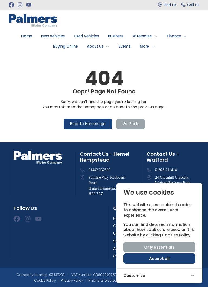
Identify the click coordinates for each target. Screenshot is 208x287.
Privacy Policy (72, 280)
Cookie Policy (45, 280)
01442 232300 (99, 170)
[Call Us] (190, 5)
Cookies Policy (176, 235)
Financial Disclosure (105, 280)
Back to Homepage (88, 123)
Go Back (130, 123)
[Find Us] (166, 5)
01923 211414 (166, 170)
